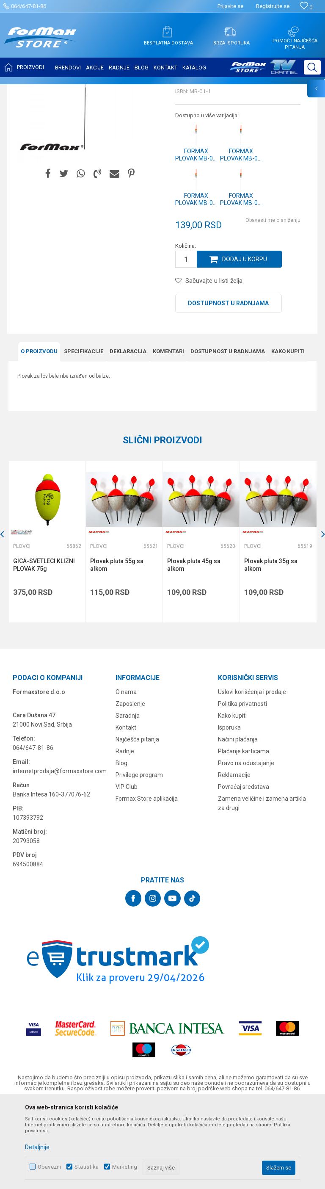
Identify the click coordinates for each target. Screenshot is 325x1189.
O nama (126, 776)
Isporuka (229, 811)
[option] (46, 626)
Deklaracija (128, 435)
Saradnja (128, 799)
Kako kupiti (288, 435)
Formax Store (23, 90)
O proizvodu (39, 435)
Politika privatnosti (242, 788)
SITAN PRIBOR (90, 90)
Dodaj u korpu (244, 343)
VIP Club (127, 871)
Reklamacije (234, 859)
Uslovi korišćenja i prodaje (252, 776)
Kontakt (126, 811)
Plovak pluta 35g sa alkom (270, 649)
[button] (312, 67)
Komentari (168, 435)
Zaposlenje (130, 788)
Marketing (124, 1167)
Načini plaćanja (238, 823)
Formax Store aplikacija (147, 882)
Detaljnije (37, 1147)
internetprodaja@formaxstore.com (60, 855)
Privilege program (139, 859)
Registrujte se (272, 6)
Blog (121, 847)
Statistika (86, 1167)
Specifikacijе (83, 435)
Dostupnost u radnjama (228, 387)
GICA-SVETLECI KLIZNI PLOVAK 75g (44, 649)
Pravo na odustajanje (246, 847)
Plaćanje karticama (243, 835)
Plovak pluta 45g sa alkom (193, 649)
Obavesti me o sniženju (272, 304)
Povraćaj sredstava (243, 871)
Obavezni (49, 1167)
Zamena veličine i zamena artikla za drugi (262, 887)
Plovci (120, 90)
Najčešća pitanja (137, 823)
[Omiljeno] (306, 7)
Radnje (125, 835)
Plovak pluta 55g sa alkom (116, 649)
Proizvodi (56, 90)
